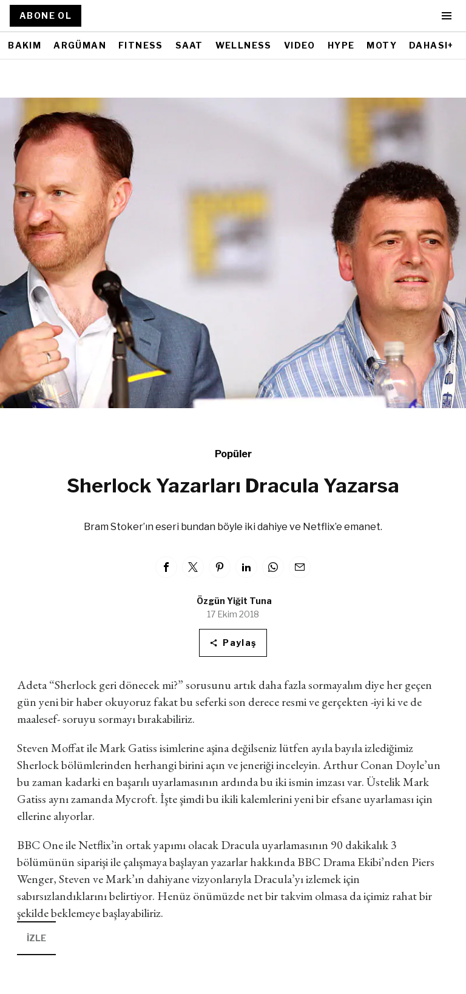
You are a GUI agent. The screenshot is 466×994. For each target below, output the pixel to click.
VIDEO (300, 45)
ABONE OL (45, 15)
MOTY (381, 45)
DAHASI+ (431, 45)
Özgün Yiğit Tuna (234, 601)
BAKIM (24, 45)
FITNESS (140, 45)
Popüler (233, 454)
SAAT (189, 45)
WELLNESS (243, 45)
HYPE (341, 45)
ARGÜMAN (79, 45)
